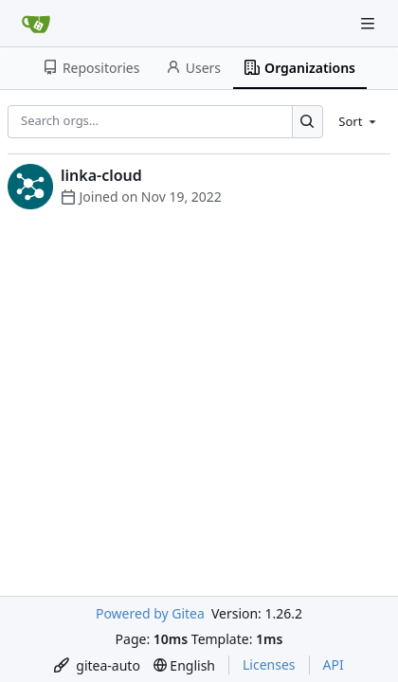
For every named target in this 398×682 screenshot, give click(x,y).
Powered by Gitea (150, 613)
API (333, 664)
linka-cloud (101, 175)
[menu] (358, 121)
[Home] (36, 24)
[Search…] (307, 121)
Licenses (269, 664)
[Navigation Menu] (370, 23)
